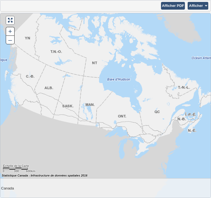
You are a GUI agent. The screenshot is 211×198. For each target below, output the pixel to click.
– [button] (10, 39)
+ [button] (10, 31)
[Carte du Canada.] (105, 105)
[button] (173, 6)
